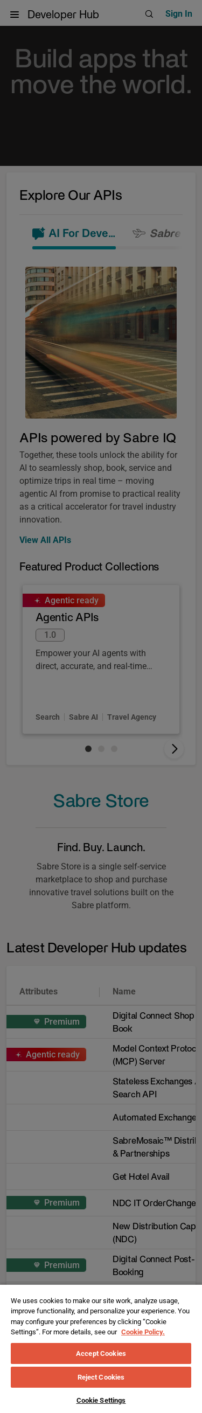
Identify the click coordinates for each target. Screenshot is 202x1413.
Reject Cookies (101, 1377)
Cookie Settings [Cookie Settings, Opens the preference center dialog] (101, 1400)
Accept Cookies (101, 1353)
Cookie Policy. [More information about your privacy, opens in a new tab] (143, 1332)
